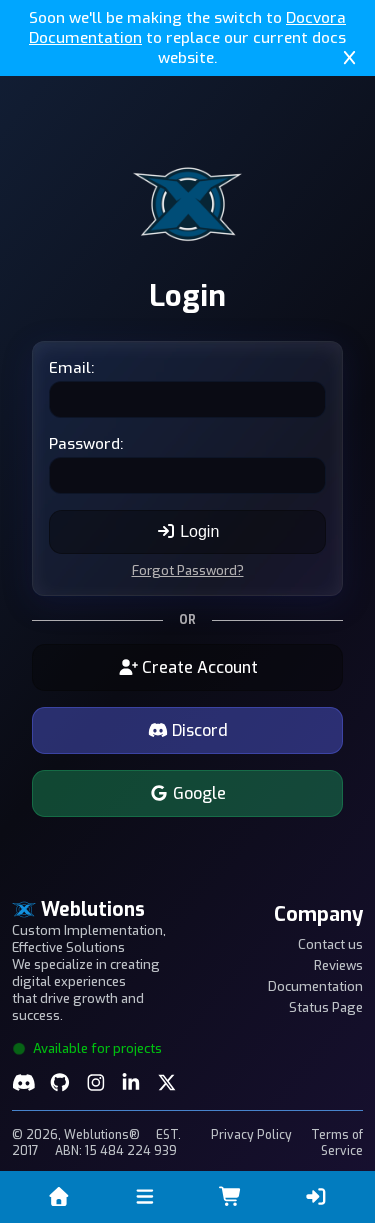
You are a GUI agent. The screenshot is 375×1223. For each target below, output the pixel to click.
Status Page (326, 1007)
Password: (86, 444)
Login (188, 531)
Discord (188, 730)
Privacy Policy (251, 1135)
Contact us (330, 944)
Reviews (338, 965)
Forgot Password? (188, 570)
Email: (71, 368)
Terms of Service (337, 1143)
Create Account (188, 667)
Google (187, 793)
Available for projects (87, 1048)
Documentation (315, 986)
